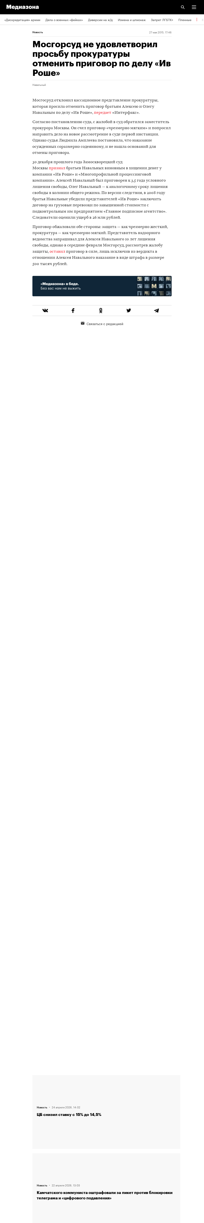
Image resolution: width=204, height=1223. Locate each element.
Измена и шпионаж (132, 19)
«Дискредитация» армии (22, 19)
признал (57, 168)
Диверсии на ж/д (100, 19)
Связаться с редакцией (102, 323)
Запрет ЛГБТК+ (162, 19)
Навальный (39, 84)
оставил (57, 252)
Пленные (184, 19)
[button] (194, 7)
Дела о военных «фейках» (64, 19)
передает (102, 113)
